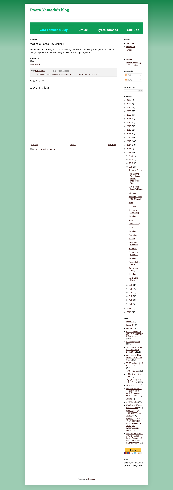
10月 (131, 163)
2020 (129, 122)
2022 (129, 115)
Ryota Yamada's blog (49, 10)
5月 (131, 296)
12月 (131, 156)
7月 (131, 289)
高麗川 (129, 399)
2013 (129, 149)
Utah (131, 220)
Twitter (129, 50)
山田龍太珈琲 (132, 402)
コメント (130, 80)
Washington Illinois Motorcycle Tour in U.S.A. (54, 74)
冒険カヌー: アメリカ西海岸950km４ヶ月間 (134, 413)
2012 (129, 152)
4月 (131, 300)
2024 (129, 107)
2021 (129, 119)
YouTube (130, 43)
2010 (129, 312)
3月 (131, 304)
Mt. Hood (132, 193)
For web (129, 328)
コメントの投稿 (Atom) (45, 149)
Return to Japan (135, 170)
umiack (129, 60)
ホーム (73, 145)
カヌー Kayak (132, 371)
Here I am (133, 216)
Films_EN (130, 322)
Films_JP (130, 325)
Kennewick (35, 64)
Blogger (91, 479)
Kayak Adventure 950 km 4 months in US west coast (134, 334)
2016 (129, 137)
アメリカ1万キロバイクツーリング (85, 74)
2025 (129, 104)
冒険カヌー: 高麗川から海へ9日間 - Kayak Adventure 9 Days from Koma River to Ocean (134, 438)
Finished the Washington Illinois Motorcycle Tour (134, 178)
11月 (131, 159)
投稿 (128, 75)
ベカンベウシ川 (133, 385)
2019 (129, 126)
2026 (129, 100)
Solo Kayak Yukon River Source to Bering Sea (134, 349)
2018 (129, 130)
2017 (129, 134)
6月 (131, 292)
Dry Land (132, 206)
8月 (131, 285)
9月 (131, 167)
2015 (129, 141)
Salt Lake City (134, 224)
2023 (129, 111)
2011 (129, 308)
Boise (131, 203)
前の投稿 (112, 145)
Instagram (130, 47)
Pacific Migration (133, 342)
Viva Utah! (133, 235)
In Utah (132, 239)
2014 (129, 145)
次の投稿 (34, 145)
